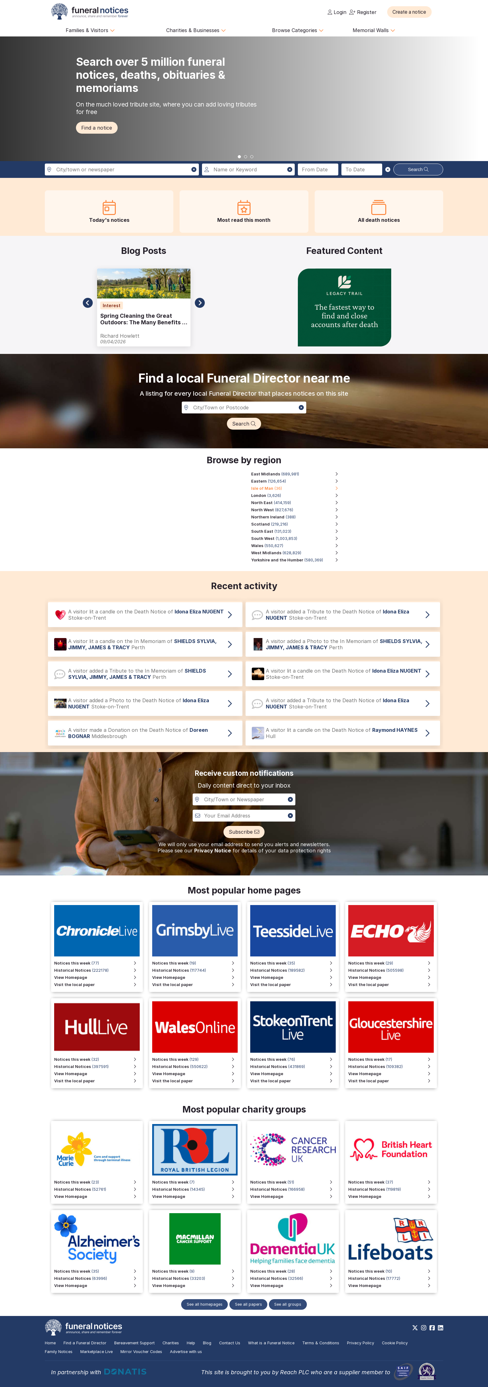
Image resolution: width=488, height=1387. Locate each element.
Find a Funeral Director (84, 1343)
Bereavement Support (134, 1343)
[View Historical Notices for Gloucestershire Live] (392, 1066)
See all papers (248, 1304)
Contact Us (229, 1343)
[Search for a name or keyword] (248, 169)
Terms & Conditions (320, 1343)
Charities (170, 1343)
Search (418, 169)
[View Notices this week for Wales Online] (196, 1059)
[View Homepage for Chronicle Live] (98, 977)
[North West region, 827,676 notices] (298, 510)
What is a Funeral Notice (271, 1343)
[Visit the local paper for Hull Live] (98, 1081)
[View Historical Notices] (392, 970)
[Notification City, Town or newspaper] (244, 799)
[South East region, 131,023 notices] (298, 531)
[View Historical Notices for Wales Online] (196, 1066)
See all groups (289, 1304)
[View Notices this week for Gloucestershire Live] (392, 1059)
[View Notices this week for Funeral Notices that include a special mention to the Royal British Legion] (196, 1182)
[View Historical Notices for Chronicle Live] (98, 970)
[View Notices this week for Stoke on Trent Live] (294, 1059)
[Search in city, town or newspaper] (122, 169)
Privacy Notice (212, 850)
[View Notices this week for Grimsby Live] (196, 963)
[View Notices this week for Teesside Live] (294, 963)
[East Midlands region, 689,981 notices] (298, 474)
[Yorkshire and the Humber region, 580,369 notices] (298, 560)
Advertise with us (186, 1351)
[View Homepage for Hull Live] (98, 1073)
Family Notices (59, 1351)
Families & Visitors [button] (90, 30)
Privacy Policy (360, 1343)
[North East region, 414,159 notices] (298, 502)
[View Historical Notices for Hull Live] (98, 1066)
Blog (207, 1343)
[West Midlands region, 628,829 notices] (298, 553)
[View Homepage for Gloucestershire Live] (392, 1073)
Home (50, 1343)
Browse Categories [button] (298, 30)
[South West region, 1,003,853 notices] (298, 538)
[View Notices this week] (392, 963)
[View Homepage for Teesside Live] (294, 977)
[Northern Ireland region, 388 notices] (298, 517)
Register (363, 12)
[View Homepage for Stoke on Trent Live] (294, 1073)
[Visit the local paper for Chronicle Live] (98, 984)
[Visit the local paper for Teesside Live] (294, 984)
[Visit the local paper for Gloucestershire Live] (392, 1081)
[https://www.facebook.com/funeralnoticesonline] (432, 1328)
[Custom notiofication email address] (244, 816)
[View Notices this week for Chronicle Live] (98, 963)
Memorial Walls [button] (374, 30)
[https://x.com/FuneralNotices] (415, 1328)
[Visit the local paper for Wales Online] (196, 1081)
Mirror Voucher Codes (141, 1351)
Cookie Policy (395, 1343)
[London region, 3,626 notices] (298, 495)
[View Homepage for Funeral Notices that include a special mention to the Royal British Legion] (196, 1196)
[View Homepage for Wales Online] (196, 1073)
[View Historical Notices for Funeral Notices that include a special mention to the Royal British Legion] (196, 1189)
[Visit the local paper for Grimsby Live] (196, 984)
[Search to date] (361, 169)
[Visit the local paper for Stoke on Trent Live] (294, 1081)
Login (337, 12)
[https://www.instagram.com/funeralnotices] (423, 1328)
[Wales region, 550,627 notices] (298, 545)
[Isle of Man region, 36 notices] (298, 488)
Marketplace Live (96, 1351)
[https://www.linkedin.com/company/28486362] (440, 1328)
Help (191, 1343)
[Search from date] (318, 169)
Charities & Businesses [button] (196, 30)
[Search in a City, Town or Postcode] (244, 407)
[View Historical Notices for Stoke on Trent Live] (294, 1066)
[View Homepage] (392, 977)
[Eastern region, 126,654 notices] (298, 481)
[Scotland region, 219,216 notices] (298, 524)
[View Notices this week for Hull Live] (98, 1059)
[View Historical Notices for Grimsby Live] (196, 970)
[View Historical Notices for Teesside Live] (294, 970)
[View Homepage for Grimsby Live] (196, 977)
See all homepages (203, 1304)
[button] (412, 12)
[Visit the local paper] (392, 984)
